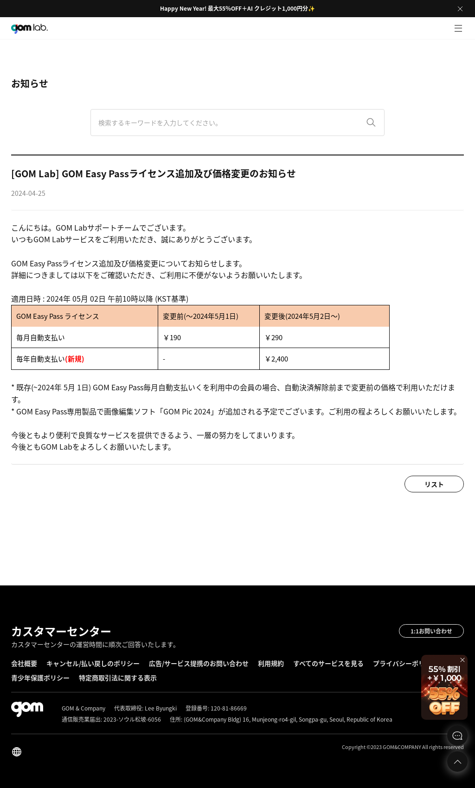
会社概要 (24, 663)
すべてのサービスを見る (328, 663)
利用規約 (271, 663)
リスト (434, 484)
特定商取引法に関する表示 (118, 677)
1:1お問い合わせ (431, 631)
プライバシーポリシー (405, 663)
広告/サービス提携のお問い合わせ (199, 663)
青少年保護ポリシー (40, 677)
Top (457, 761)
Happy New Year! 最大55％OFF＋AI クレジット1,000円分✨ (237, 8)
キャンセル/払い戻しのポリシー (93, 663)
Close (460, 9)
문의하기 (457, 735)
